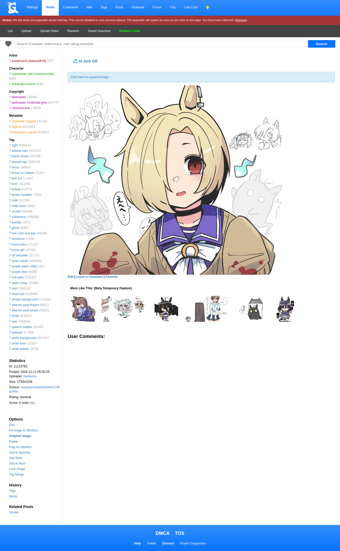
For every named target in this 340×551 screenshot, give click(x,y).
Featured (138, 7)
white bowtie (20, 349)
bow (14, 184)
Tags (104, 7)
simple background (25, 299)
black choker (20, 156)
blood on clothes (23, 173)
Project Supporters (193, 543)
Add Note (15, 458)
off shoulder (20, 255)
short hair (18, 294)
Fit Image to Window (23, 430)
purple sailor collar (24, 266)
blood (15, 167)
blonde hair (19, 162)
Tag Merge (16, 474)
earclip (16, 222)
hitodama (18, 239)
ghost (15, 228)
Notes (13, 496)
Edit (12, 425)
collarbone (19, 217)
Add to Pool (17, 463)
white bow (18, 343)
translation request (24, 132)
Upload (26, 31)
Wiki (89, 7)
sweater (17, 332)
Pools (119, 7)
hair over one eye (24, 233)
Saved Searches (99, 31)
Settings (32, 7)
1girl (15, 145)
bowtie (16, 189)
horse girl (18, 250)
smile (15, 316)
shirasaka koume (23, 84)
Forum (157, 7)
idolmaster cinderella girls (29, 102)
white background (24, 338)
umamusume (21, 108)
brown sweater (22, 195)
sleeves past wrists (25, 310)
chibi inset (18, 206)
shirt (15, 288)
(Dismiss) (241, 20)
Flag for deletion (20, 447)
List (10, 31)
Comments (70, 7)
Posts (50, 7)
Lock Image (17, 469)
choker (16, 211)
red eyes (18, 277)
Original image (20, 436)
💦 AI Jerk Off (85, 61)
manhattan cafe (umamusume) (33, 74)
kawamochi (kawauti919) (29, 61)
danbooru (30, 376)
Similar (14, 512)
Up (31, 403)
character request (24, 121)
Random (73, 31)
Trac (173, 7)
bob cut (17, 178)
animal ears (20, 151)
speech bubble (22, 327)
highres (17, 127)
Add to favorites (20, 452)
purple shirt (19, 272)
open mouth (20, 261)
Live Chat (190, 7)
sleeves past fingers (25, 305)
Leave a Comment (89, 277)
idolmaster (19, 97)
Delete (13, 441)
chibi (15, 200)
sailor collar (20, 283)
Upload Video (49, 31)
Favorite (111, 277)
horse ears (19, 244)
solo (14, 321)
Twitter (151, 543)
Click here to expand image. (90, 77)
